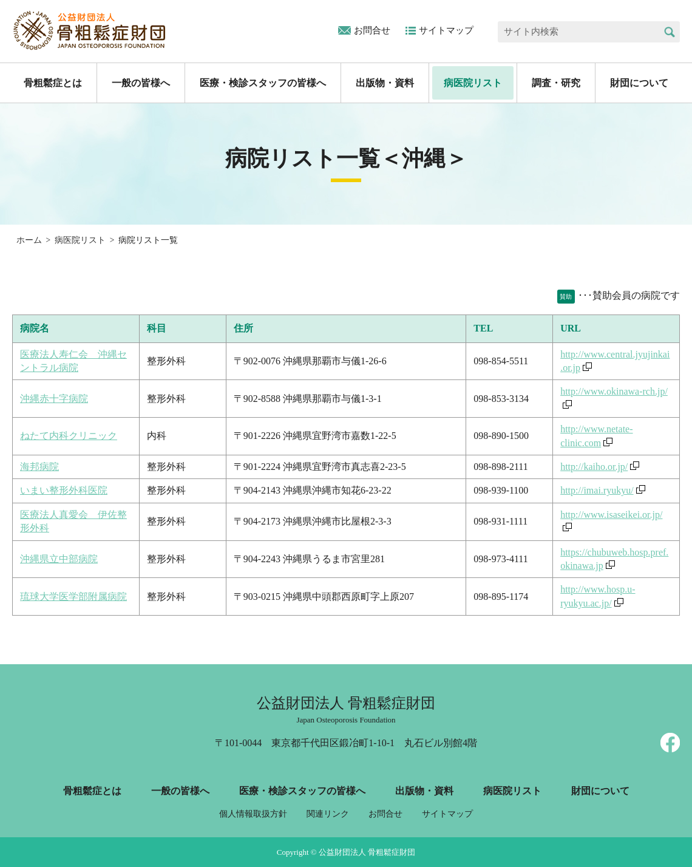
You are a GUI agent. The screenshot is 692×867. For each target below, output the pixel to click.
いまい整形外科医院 (63, 490)
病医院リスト (473, 83)
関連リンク (328, 813)
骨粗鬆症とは (53, 83)
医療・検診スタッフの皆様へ (263, 83)
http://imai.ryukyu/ (596, 490)
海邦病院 (39, 466)
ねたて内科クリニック (68, 435)
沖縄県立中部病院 (59, 559)
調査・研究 (556, 83)
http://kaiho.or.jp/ (594, 466)
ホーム (29, 240)
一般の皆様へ (141, 83)
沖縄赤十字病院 (54, 398)
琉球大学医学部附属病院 (73, 596)
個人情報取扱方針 (253, 813)
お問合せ (372, 30)
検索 (669, 31)
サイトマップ (446, 30)
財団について (639, 83)
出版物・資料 (385, 83)
